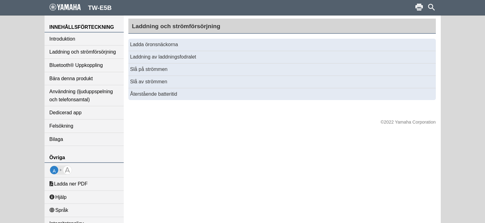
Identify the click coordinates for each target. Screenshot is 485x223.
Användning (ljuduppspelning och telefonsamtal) (81, 95)
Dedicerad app (65, 112)
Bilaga (56, 139)
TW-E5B (80, 7)
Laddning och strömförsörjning (82, 52)
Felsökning (61, 126)
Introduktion (62, 39)
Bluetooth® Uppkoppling (76, 65)
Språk (58, 210)
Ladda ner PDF (68, 183)
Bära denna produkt (71, 78)
